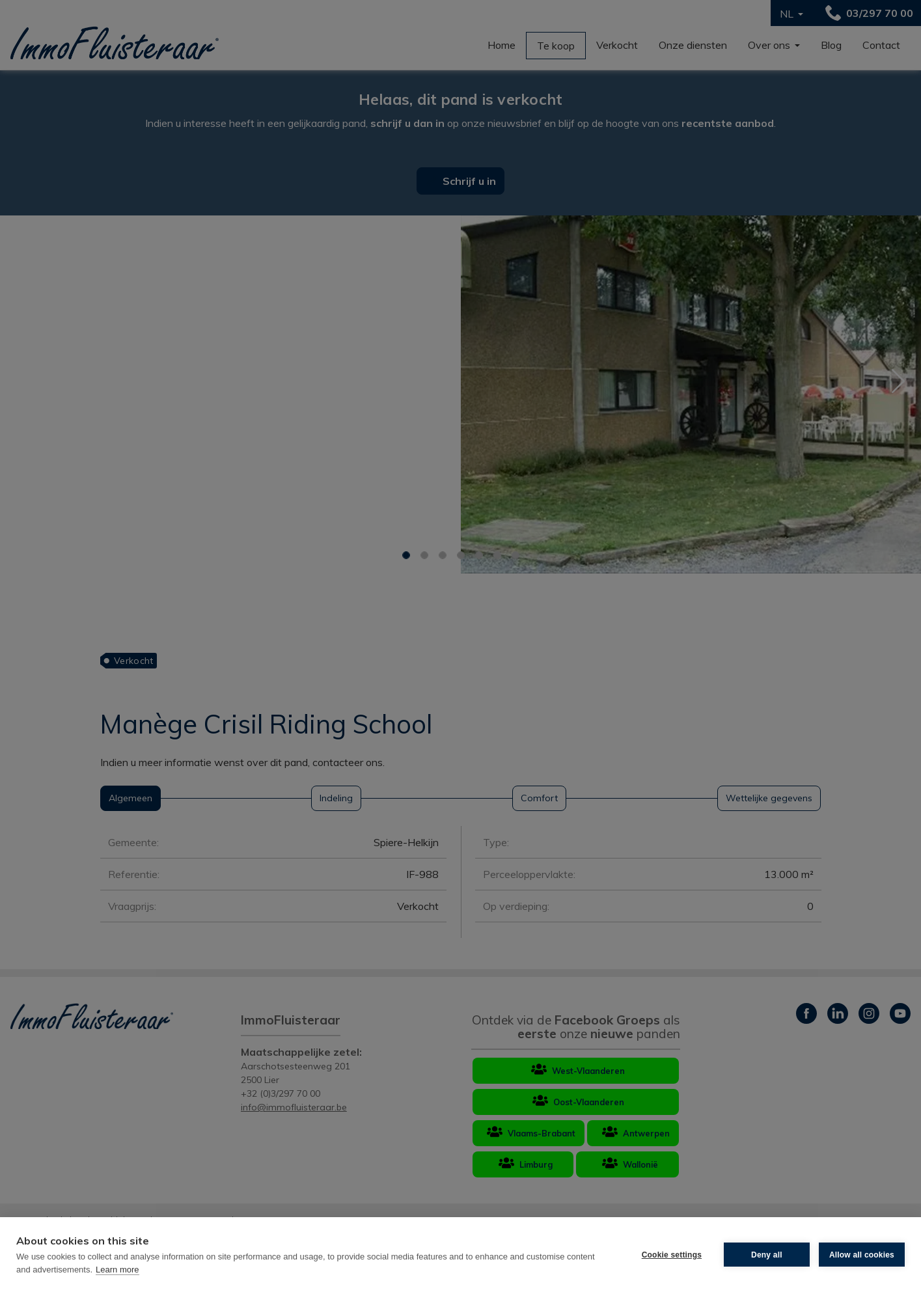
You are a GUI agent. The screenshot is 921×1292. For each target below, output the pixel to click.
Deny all (766, 1254)
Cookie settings (672, 1254)
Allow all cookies (861, 1254)
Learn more (117, 1269)
